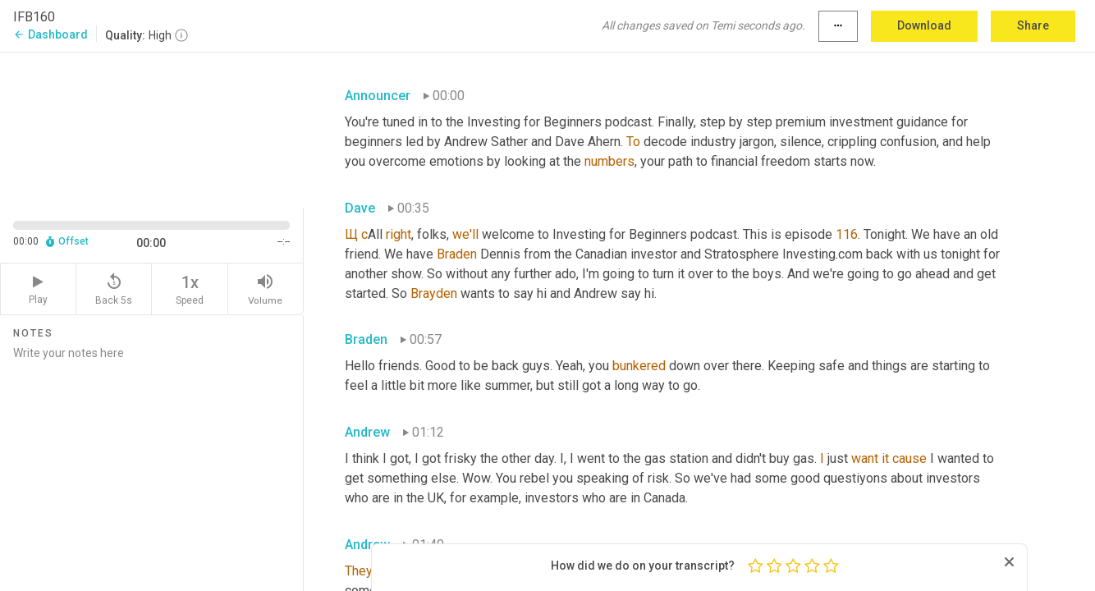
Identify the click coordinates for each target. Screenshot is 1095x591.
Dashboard (50, 34)
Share (1033, 25)
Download (924, 25)
